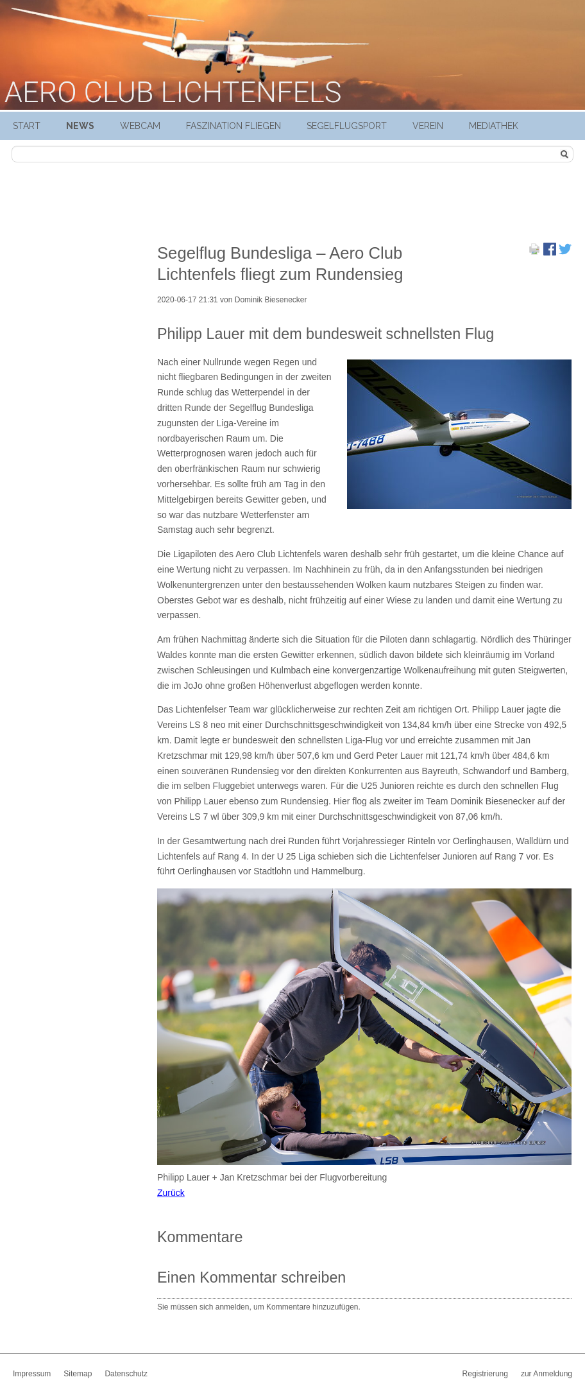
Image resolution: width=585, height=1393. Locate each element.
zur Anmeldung (546, 1373)
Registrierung (485, 1373)
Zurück (171, 1193)
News (80, 126)
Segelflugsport (347, 126)
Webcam (140, 126)
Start (26, 126)
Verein (427, 126)
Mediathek (493, 126)
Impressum (32, 1373)
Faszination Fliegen (233, 126)
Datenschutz (126, 1373)
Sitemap (78, 1373)
